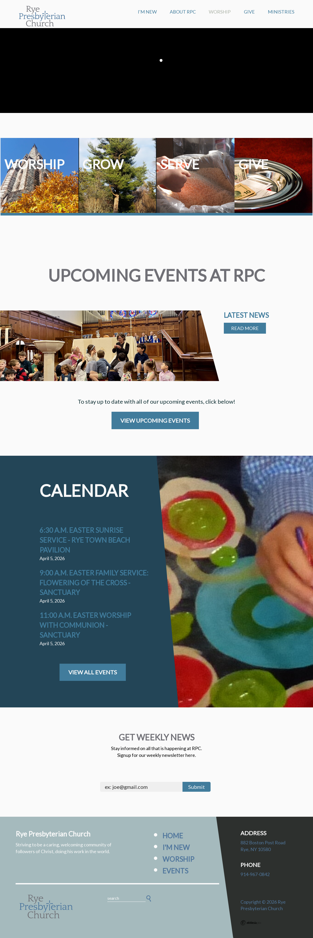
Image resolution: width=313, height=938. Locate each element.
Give (249, 12)
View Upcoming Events (155, 420)
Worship (220, 12)
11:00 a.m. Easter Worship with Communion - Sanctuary (85, 625)
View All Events (92, 672)
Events (175, 871)
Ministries (281, 12)
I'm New (147, 12)
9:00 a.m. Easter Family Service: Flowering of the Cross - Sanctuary (94, 583)
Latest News (246, 315)
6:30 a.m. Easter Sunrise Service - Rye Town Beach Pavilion (85, 540)
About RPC (183, 12)
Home (172, 836)
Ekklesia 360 (250, 923)
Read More (245, 328)
